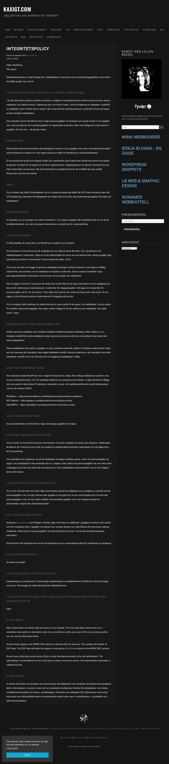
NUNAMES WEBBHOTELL (135, 198)
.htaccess (56, 30)
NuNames (55, 729)
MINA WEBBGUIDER (141, 136)
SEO (162, 30)
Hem (7, 30)
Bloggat (19, 30)
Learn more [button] (12, 748)
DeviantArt (79, 737)
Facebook (67, 737)
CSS (67, 30)
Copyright (66, 729)
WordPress (36, 37)
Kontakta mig (99, 729)
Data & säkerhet (83, 30)
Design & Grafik (36, 30)
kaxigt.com (20, 8)
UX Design (11, 37)
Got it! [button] (27, 755)
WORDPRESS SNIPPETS (134, 166)
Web (23, 37)
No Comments (32, 55)
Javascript (113, 30)
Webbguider (54, 37)
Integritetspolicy (82, 729)
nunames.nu (23, 523)
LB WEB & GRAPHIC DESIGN (140, 182)
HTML (100, 30)
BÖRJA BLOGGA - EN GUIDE (141, 150)
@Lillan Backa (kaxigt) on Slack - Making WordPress (133, 729)
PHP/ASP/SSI (131, 30)
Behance (92, 737)
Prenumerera (129, 227)
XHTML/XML (149, 30)
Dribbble (103, 737)
